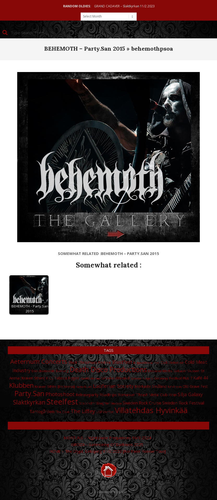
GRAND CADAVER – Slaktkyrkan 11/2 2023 (124, 6)
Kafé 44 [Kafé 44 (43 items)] (200, 378)
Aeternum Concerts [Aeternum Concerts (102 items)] (38, 361)
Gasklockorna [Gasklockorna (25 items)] (90, 378)
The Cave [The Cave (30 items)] (62, 411)
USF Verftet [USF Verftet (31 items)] (105, 411)
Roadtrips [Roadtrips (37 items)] (108, 394)
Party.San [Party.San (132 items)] (29, 393)
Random (108, 425)
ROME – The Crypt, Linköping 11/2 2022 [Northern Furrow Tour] (107, 451)
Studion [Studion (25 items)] (116, 403)
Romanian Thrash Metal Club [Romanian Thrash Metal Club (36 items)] (142, 394)
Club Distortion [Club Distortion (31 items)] (172, 362)
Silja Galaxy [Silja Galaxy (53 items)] (190, 394)
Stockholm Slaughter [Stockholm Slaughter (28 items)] (94, 403)
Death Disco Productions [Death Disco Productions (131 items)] (108, 369)
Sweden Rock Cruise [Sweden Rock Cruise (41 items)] (142, 403)
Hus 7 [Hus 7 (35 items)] (187, 378)
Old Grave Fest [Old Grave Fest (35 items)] (195, 386)
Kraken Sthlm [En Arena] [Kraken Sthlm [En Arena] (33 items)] (55, 386)
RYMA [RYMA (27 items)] (172, 395)
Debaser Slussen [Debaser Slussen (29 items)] (186, 371)
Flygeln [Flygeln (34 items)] (74, 378)
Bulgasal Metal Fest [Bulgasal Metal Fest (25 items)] (146, 363)
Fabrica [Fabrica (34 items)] (61, 378)
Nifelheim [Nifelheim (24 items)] (175, 387)
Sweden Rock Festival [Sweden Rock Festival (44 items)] (183, 403)
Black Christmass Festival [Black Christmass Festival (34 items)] (89, 362)
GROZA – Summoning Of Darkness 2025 (107, 444)
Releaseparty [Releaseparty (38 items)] (87, 394)
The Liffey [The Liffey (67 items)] (83, 411)
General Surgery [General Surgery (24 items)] (141, 378)
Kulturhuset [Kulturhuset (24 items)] (84, 387)
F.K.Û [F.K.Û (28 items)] (49, 378)
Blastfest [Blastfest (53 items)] (122, 362)
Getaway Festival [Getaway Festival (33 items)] (168, 378)
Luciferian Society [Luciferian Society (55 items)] (113, 386)
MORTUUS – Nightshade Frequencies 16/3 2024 (107, 437)
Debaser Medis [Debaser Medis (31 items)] (160, 370)
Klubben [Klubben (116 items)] (21, 385)
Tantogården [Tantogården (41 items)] (41, 411)
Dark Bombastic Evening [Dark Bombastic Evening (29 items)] (50, 371)
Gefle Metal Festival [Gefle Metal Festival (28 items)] (115, 378)
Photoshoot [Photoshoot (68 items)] (60, 394)
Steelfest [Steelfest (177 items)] (62, 401)
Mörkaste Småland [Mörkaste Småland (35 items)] (151, 386)
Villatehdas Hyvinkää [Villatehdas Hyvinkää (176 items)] (151, 410)
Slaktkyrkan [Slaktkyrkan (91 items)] (29, 402)
